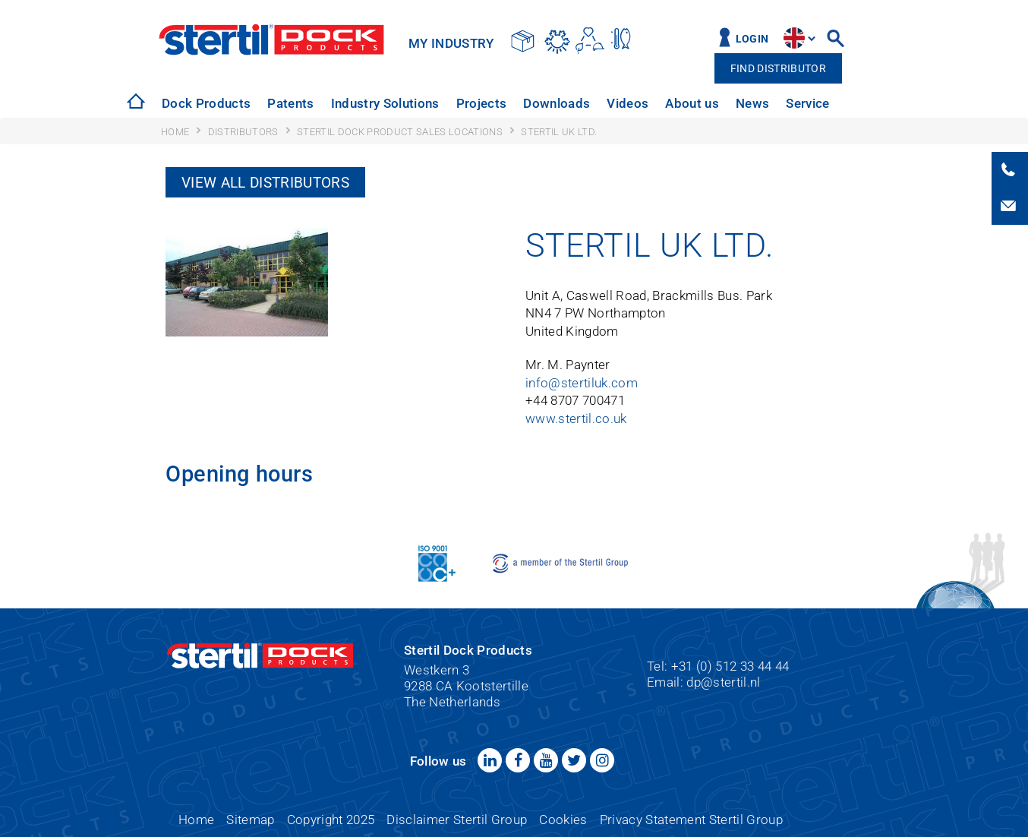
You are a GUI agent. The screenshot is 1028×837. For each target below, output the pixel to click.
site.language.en (794, 38)
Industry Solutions (385, 103)
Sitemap (250, 819)
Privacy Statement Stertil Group (691, 819)
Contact (870, 103)
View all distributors (265, 182)
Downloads (556, 103)
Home (196, 819)
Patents (290, 103)
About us (692, 103)
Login (752, 39)
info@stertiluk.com (581, 383)
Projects (481, 103)
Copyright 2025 (331, 819)
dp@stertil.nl (723, 682)
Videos (627, 103)
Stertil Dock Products (271, 39)
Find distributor (778, 68)
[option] (204, 104)
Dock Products (206, 103)
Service (807, 103)
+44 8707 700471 (575, 400)
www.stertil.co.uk (576, 419)
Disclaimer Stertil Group (456, 819)
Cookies (563, 819)
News (752, 103)
